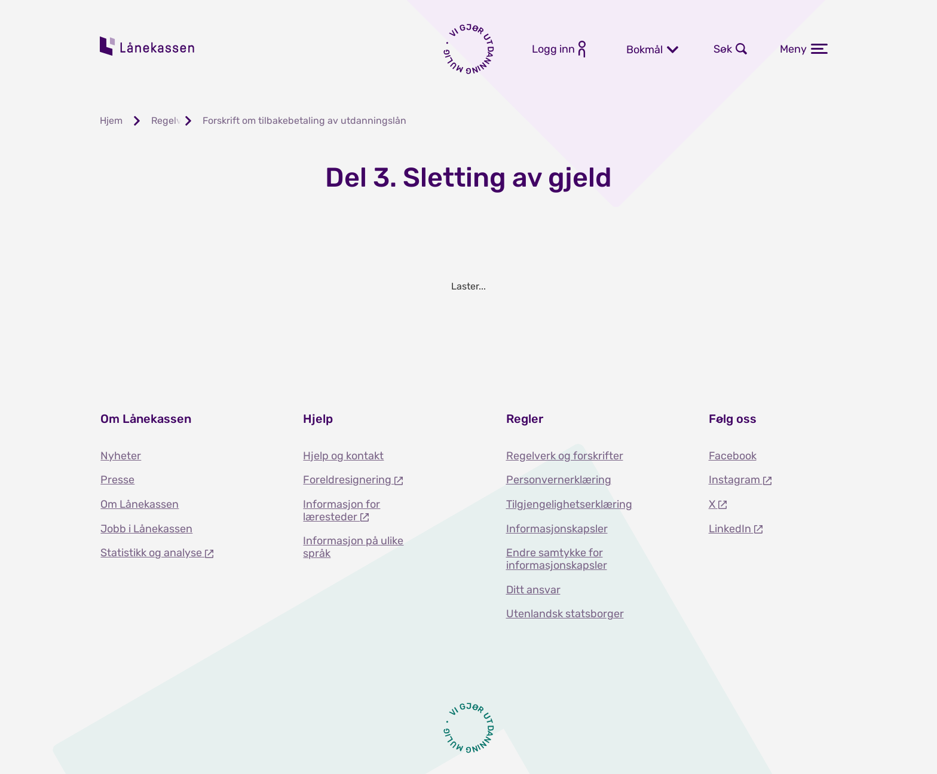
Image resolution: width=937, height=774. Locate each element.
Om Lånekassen (139, 504)
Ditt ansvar (533, 589)
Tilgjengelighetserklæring (569, 504)
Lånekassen (147, 46)
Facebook (733, 455)
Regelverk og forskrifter (564, 455)
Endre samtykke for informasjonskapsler (556, 559)
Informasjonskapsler (557, 528)
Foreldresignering (348, 479)
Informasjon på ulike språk (353, 547)
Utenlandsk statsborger (565, 613)
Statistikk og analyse (152, 552)
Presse (117, 479)
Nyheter (120, 455)
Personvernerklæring (558, 479)
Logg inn (553, 49)
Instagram (736, 479)
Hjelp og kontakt (343, 455)
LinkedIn (731, 528)
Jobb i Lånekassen (146, 528)
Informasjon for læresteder (341, 510)
